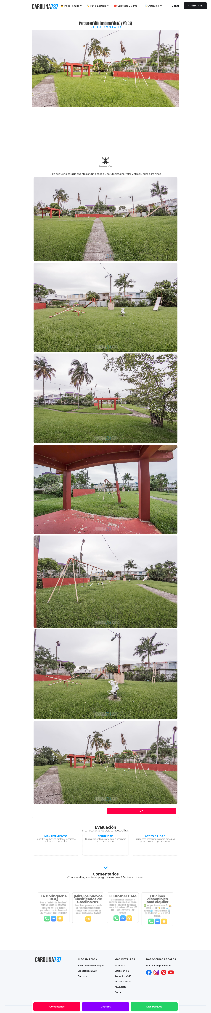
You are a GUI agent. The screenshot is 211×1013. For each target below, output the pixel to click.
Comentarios (57, 1006)
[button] (71, 5)
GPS (142, 811)
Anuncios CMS (123, 976)
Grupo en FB (122, 971)
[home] (45, 6)
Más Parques (154, 1006)
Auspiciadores (123, 981)
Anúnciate (195, 6)
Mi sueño (120, 965)
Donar (175, 5)
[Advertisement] (105, 132)
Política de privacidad (158, 965)
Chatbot (106, 1006)
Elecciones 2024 (87, 971)
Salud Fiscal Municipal (91, 965)
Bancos (82, 976)
